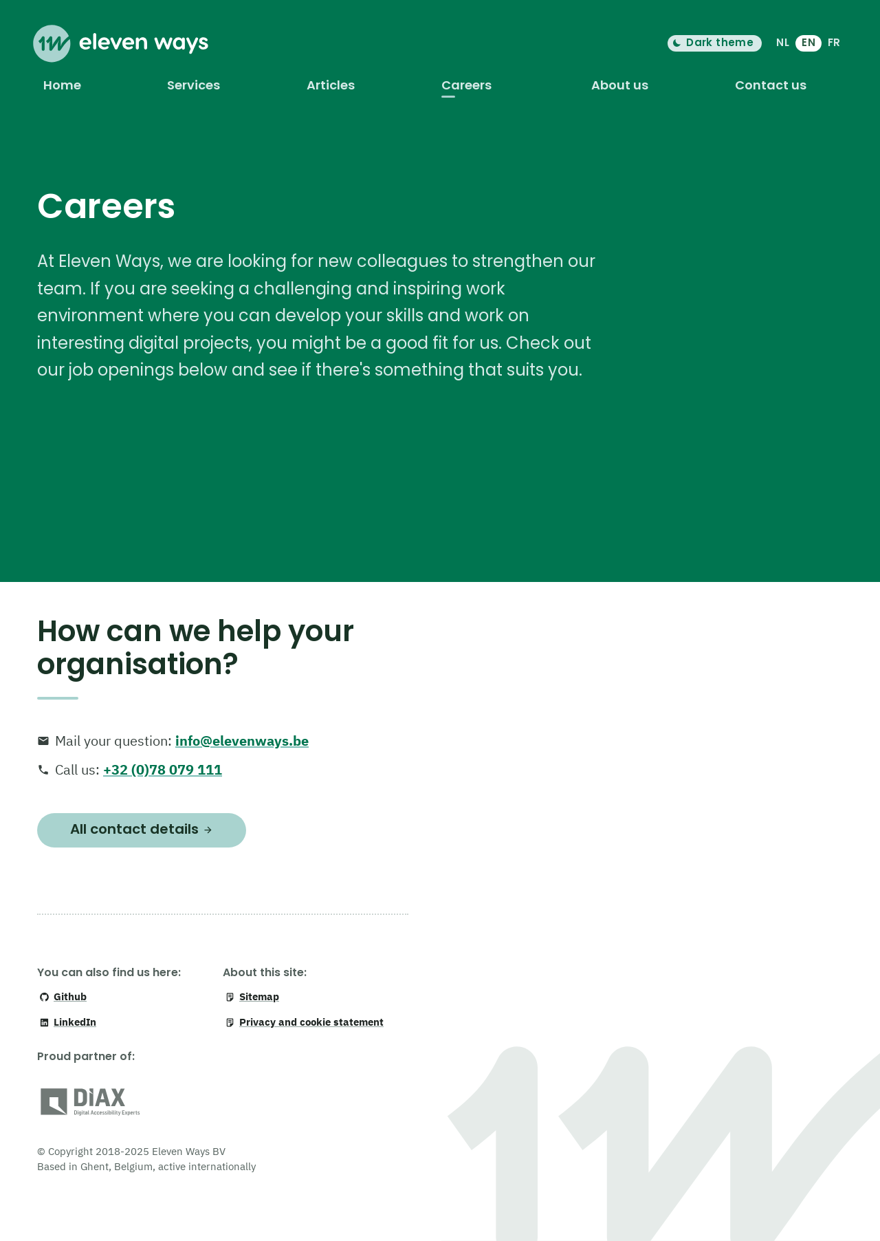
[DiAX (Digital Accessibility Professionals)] (90, 1104)
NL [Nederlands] (782, 42)
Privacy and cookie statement (304, 1021)
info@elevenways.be (242, 740)
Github (63, 996)
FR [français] (834, 42)
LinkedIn (67, 1021)
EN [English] (808, 42)
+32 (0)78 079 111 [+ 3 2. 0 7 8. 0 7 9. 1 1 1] (162, 769)
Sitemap (252, 996)
